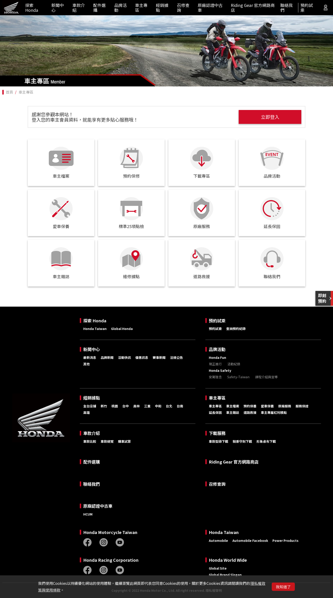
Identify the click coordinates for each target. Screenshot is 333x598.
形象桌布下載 (266, 441)
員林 (136, 406)
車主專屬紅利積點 (274, 412)
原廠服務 (284, 406)
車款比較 (89, 441)
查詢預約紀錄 (236, 328)
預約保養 (250, 406)
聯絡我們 (286, 7)
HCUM (87, 514)
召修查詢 (183, 7)
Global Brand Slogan (225, 575)
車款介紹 (78, 7)
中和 (158, 406)
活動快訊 (124, 357)
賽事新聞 (159, 357)
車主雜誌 (232, 412)
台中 (125, 406)
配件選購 (99, 7)
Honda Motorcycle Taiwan (110, 532)
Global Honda (122, 328)
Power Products (285, 540)
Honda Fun (217, 357)
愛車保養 (267, 406)
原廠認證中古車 (210, 7)
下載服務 (217, 433)
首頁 (9, 92)
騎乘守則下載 (242, 441)
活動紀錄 (233, 364)
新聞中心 (57, 7)
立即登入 (271, 116)
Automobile (218, 540)
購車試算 (124, 441)
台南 (180, 406)
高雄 (86, 412)
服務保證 (302, 406)
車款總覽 (107, 441)
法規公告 (176, 357)
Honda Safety (220, 370)
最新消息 (89, 357)
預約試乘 (306, 7)
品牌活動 (120, 7)
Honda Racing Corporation (111, 560)
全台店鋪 (89, 406)
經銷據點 (162, 7)
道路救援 (250, 412)
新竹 (104, 406)
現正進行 (215, 364)
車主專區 (141, 7)
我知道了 (283, 586)
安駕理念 (215, 377)
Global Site (218, 568)
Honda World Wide (228, 560)
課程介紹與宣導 (266, 377)
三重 (147, 406)
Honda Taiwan (95, 328)
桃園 (114, 406)
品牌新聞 (107, 357)
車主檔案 (232, 406)
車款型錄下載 (218, 441)
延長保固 (215, 412)
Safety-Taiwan (238, 377)
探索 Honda (31, 7)
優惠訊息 (141, 357)
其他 (86, 364)
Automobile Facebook (250, 540)
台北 (169, 406)
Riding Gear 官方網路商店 (253, 7)
